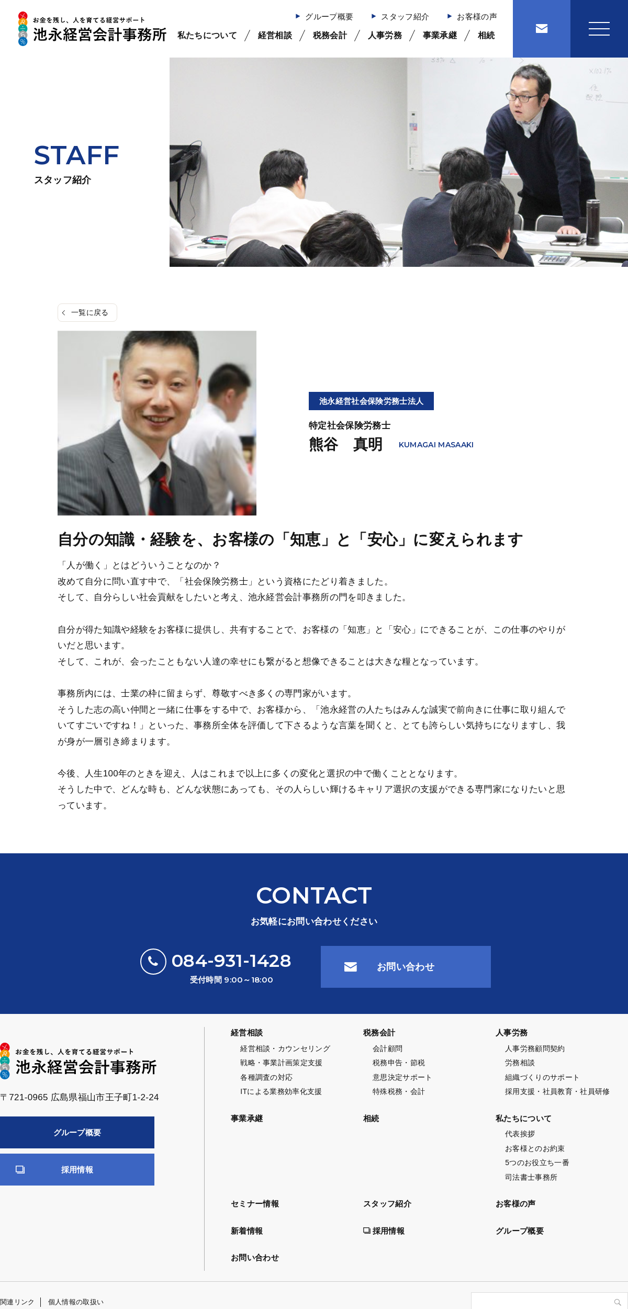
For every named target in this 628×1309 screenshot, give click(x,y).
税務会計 (330, 35)
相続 (486, 35)
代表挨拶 (520, 1134)
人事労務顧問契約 (535, 1048)
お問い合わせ (405, 967)
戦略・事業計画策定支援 (281, 1062)
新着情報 (247, 1230)
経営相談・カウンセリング (285, 1048)
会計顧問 (387, 1048)
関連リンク (17, 1302)
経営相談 (275, 35)
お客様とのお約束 (535, 1148)
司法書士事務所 (531, 1177)
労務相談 (520, 1062)
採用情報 (77, 1169)
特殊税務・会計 (399, 1091)
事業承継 (440, 35)
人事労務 (385, 35)
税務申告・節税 (399, 1062)
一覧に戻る (90, 312)
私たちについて (207, 35)
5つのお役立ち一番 (537, 1162)
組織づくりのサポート (542, 1077)
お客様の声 (477, 16)
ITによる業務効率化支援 (281, 1091)
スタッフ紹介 (405, 16)
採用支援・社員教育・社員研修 (557, 1091)
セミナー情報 (255, 1203)
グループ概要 (329, 16)
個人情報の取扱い (76, 1302)
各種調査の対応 (266, 1077)
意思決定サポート (403, 1077)
